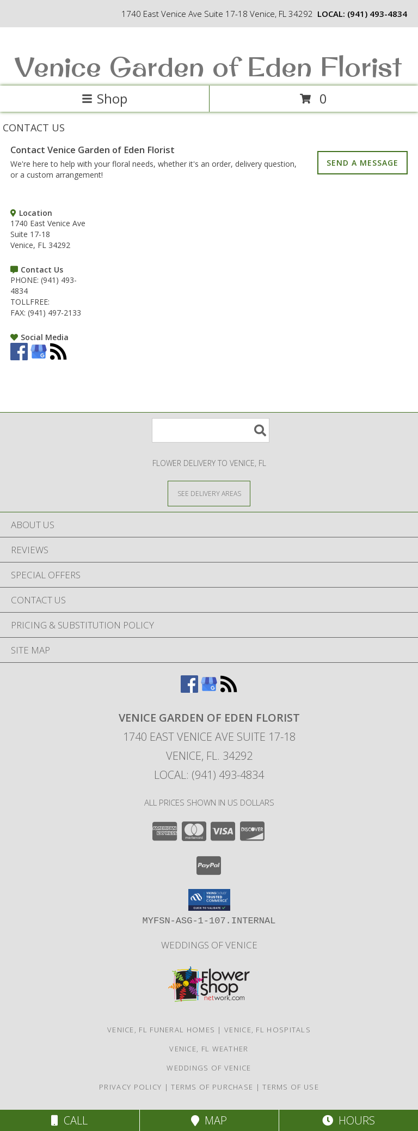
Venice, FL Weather (208, 1049)
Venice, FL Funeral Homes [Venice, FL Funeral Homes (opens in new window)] (161, 1030)
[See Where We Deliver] (209, 493)
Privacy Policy (130, 1087)
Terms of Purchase (212, 1087)
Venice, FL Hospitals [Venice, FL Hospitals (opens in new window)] (267, 1030)
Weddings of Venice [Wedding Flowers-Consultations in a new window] (209, 945)
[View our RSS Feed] (58, 357)
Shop (104, 98)
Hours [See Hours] (348, 1120)
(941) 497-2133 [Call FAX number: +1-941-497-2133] (54, 312)
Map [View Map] (209, 1120)
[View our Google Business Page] (38, 357)
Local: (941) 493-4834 (209, 774)
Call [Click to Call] (69, 1120)
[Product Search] (210, 430)
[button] (209, 900)
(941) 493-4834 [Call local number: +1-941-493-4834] (377, 13)
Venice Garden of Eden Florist (208, 66)
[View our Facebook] (19, 357)
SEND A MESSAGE (362, 163)
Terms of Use (290, 1087)
